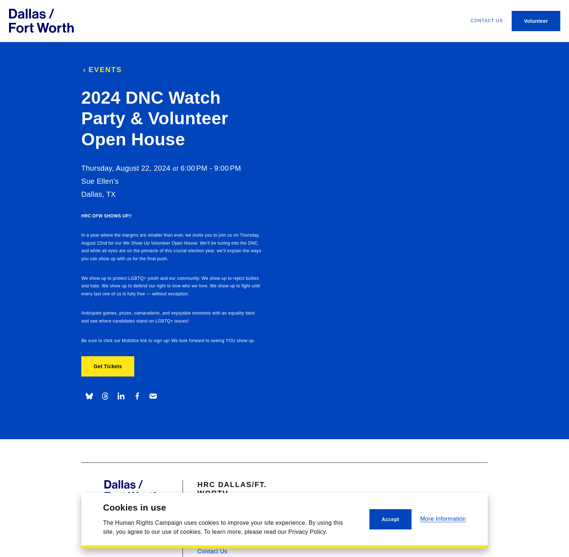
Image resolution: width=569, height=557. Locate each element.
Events (101, 70)
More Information (443, 519)
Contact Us (212, 551)
